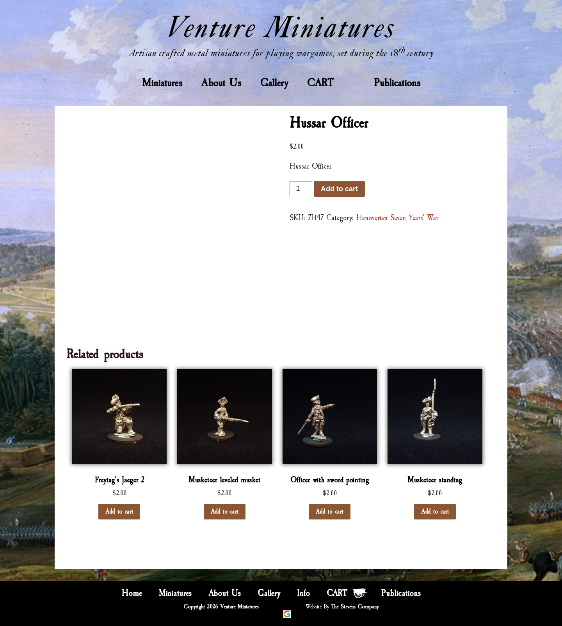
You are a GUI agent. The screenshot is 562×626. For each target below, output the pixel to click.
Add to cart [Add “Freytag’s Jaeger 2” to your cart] (119, 511)
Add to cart (339, 189)
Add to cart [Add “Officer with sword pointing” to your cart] (329, 511)
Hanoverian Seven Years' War (397, 218)
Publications (397, 83)
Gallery (274, 83)
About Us (221, 83)
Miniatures (162, 83)
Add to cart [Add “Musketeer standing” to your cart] (435, 511)
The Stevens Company (355, 606)
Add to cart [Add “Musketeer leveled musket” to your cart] (224, 511)
